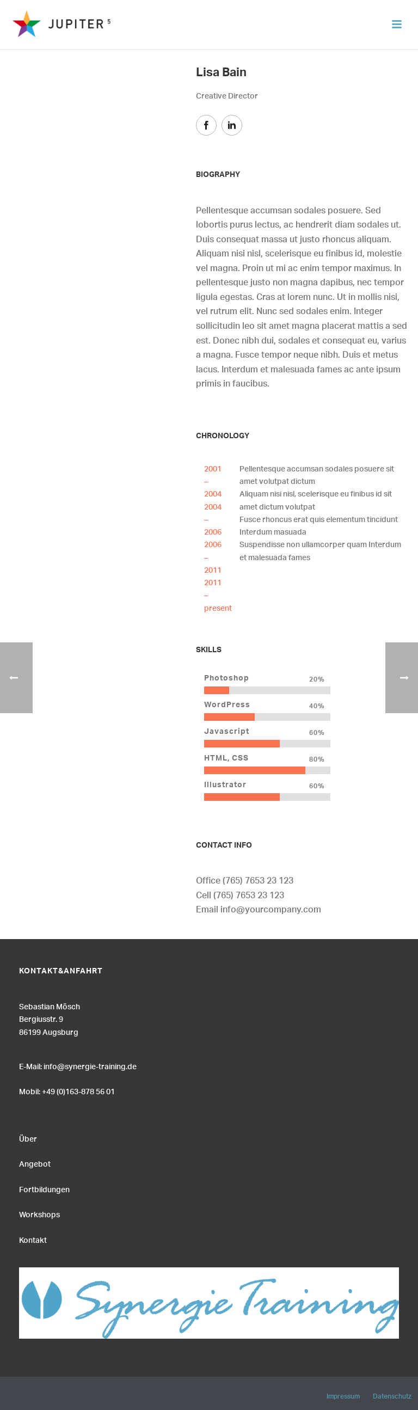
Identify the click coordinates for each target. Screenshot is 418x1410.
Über (28, 1137)
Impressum (343, 1394)
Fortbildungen (44, 1188)
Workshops (39, 1213)
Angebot (35, 1162)
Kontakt (33, 1239)
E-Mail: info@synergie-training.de (78, 1065)
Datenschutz (392, 1394)
